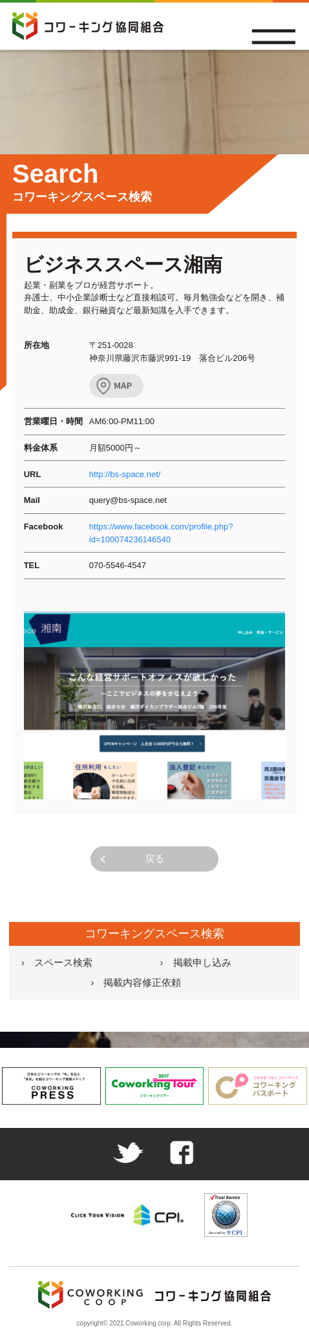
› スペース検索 (56, 962)
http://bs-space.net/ (125, 474)
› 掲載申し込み (195, 962)
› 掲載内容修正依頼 (136, 982)
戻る (154, 858)
